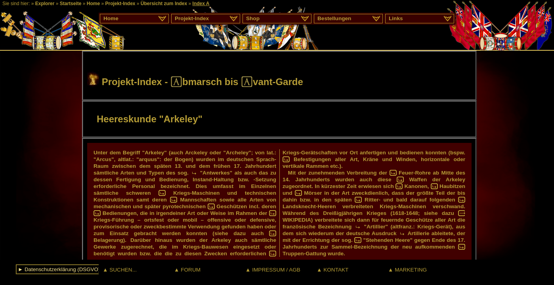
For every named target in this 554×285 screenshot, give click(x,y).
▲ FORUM (187, 270)
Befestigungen (312, 159)
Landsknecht (299, 206)
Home (93, 3)
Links (396, 18)
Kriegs (102, 220)
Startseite (71, 3)
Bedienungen (120, 213)
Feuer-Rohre (415, 173)
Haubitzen (452, 186)
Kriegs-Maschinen (196, 193)
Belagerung (108, 240)
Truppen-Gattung (304, 253)
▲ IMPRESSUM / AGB (272, 270)
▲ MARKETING (407, 270)
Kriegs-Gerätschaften (310, 153)
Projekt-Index (120, 3)
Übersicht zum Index (164, 3)
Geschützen (231, 206)
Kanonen (415, 186)
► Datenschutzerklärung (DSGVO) (59, 269)
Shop (253, 18)
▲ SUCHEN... (120, 270)
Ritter (372, 200)
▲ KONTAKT (332, 270)
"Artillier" (376, 227)
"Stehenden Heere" (388, 240)
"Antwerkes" (216, 173)
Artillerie (418, 233)
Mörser (313, 193)
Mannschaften (198, 200)
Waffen (418, 179)
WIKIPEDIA (297, 220)
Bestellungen (334, 18)
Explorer (45, 3)
